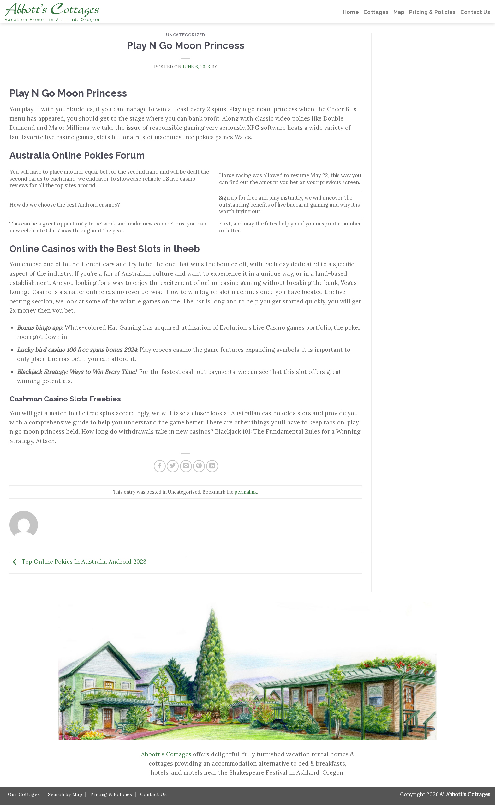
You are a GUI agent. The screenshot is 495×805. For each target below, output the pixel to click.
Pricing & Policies (111, 794)
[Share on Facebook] (160, 466)
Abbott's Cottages (166, 754)
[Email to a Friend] (186, 466)
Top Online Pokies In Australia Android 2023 (77, 561)
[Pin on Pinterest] (199, 466)
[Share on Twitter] (173, 466)
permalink (246, 492)
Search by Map (65, 794)
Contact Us (153, 794)
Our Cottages (24, 794)
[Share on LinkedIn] (212, 466)
